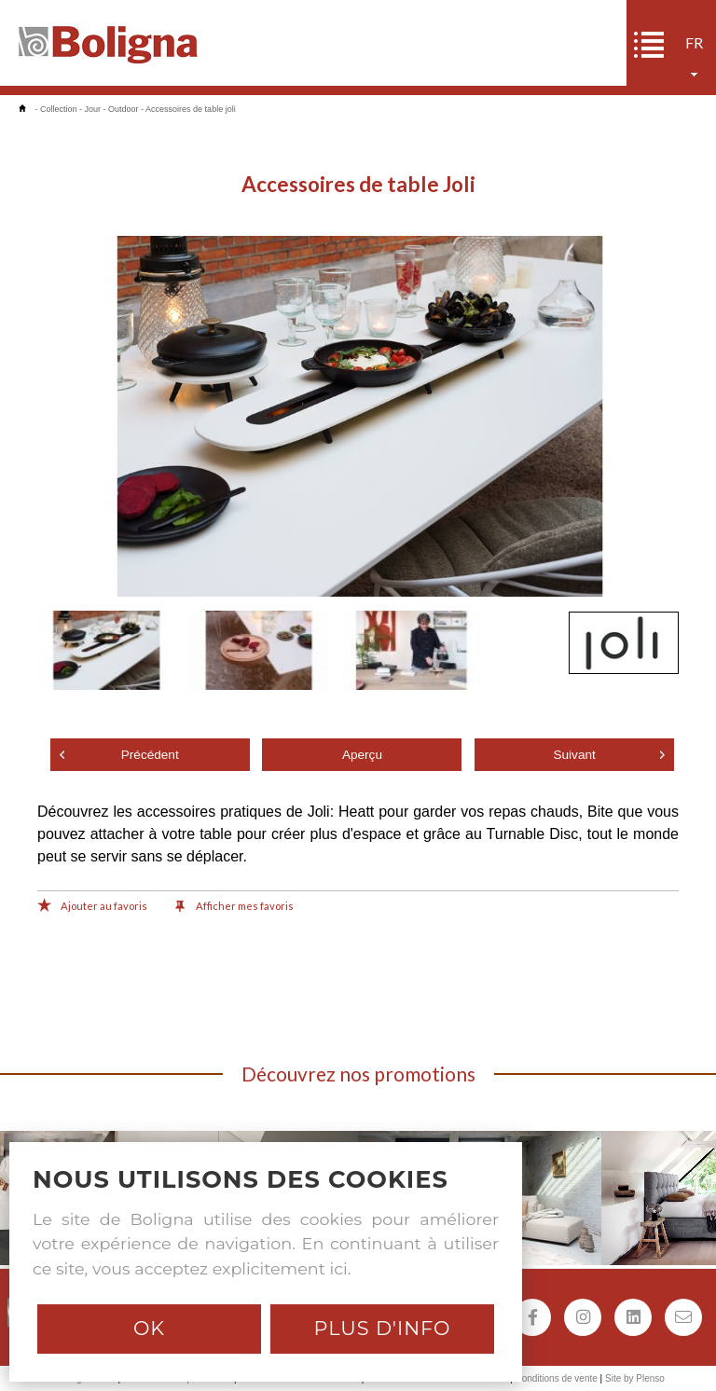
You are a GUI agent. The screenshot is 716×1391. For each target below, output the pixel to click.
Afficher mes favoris (234, 907)
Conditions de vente (556, 1378)
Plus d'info (381, 1328)
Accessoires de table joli (190, 109)
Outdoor (123, 109)
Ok (149, 1328)
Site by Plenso (635, 1378)
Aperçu (362, 755)
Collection (58, 109)
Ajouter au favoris (92, 907)
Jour (93, 109)
